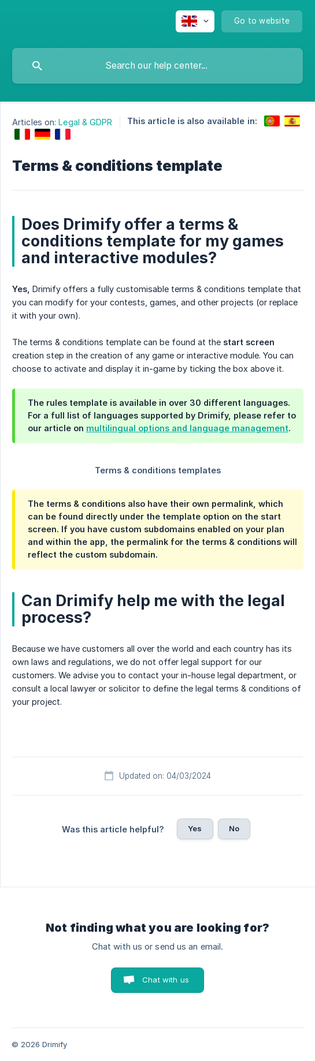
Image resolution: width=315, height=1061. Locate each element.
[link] (272, 120)
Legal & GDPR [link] (85, 122)
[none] (195, 21)
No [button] (234, 828)
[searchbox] (157, 66)
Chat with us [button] (165, 979)
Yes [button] (195, 828)
